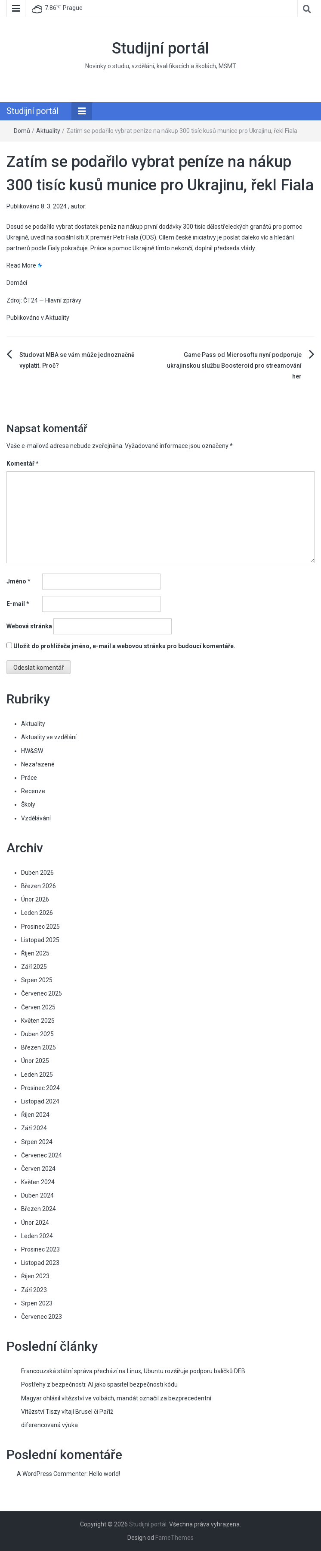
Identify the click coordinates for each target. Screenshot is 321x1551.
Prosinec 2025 (40, 926)
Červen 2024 (38, 1168)
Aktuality (48, 130)
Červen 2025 (38, 1007)
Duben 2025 (37, 1034)
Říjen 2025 (35, 953)
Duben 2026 (37, 872)
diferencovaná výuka (49, 1425)
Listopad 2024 (40, 1101)
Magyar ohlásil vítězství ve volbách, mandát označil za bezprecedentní (116, 1398)
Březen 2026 (38, 886)
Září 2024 (34, 1128)
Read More (21, 265)
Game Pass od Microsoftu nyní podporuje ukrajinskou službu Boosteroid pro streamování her (234, 365)
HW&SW (32, 750)
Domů (22, 130)
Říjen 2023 (35, 1276)
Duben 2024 (37, 1195)
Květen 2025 (38, 1020)
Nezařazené (38, 764)
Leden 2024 (37, 1236)
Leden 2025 (37, 1074)
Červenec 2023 (41, 1316)
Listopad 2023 (40, 1262)
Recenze (33, 791)
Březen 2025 (38, 1047)
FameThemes (174, 1537)
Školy (28, 804)
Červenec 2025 (41, 993)
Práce (29, 777)
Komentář (22, 463)
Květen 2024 (38, 1182)
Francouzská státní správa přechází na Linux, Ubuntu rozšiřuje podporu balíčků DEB (133, 1371)
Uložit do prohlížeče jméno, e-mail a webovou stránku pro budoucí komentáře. (124, 646)
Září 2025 (34, 966)
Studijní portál (160, 48)
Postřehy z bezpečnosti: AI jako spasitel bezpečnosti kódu (99, 1384)
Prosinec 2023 (40, 1249)
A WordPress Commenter (51, 1473)
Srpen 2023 (36, 1303)
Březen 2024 (38, 1208)
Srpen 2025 (36, 980)
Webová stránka (29, 626)
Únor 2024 (35, 1222)
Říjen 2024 (35, 1114)
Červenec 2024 (41, 1155)
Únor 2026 (35, 899)
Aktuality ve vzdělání (49, 737)
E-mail (17, 603)
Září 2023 (34, 1289)
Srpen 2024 (36, 1141)
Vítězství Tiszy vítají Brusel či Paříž (67, 1411)
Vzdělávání (36, 818)
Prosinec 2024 (40, 1087)
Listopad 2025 (40, 939)
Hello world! (104, 1473)
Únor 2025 (35, 1060)
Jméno (18, 581)
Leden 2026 (37, 912)
